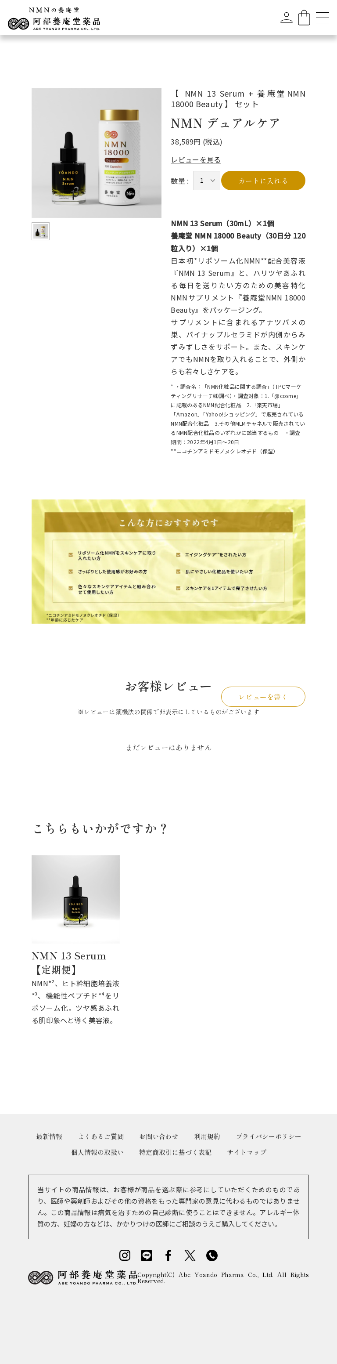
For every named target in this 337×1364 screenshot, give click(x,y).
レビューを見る (196, 159)
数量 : (180, 180)
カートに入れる (263, 180)
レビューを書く (263, 696)
